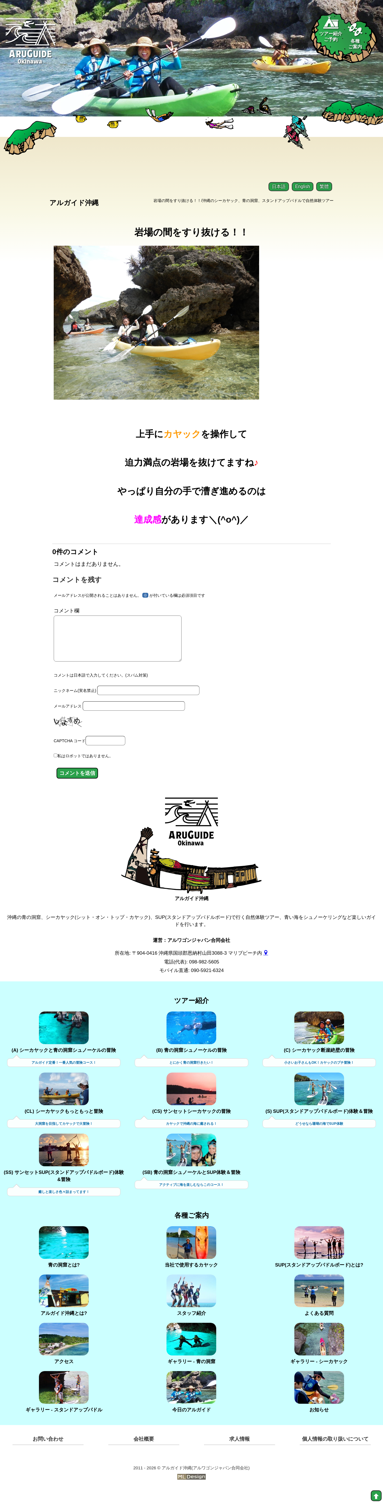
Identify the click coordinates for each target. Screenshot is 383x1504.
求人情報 (239, 1452)
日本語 (279, 186)
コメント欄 (66, 614)
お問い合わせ (48, 1452)
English (302, 186)
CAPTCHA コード (70, 753)
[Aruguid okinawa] (31, 45)
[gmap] (265, 966)
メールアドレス (68, 719)
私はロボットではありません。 (85, 769)
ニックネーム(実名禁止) (75, 703)
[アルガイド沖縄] (191, 839)
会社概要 (144, 1452)
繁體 (324, 186)
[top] (376, 1495)
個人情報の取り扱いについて (335, 1452)
